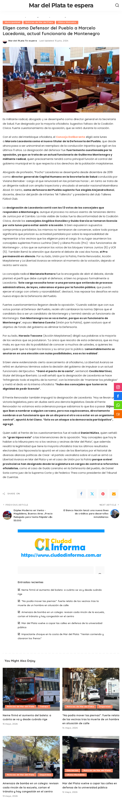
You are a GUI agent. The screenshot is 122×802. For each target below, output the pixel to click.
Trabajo (44, 706)
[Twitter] (92, 493)
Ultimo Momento (67, 22)
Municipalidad (12, 22)
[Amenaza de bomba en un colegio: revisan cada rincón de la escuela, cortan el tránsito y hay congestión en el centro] (31, 757)
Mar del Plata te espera (61, 5)
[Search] (117, 5)
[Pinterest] (103, 493)
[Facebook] (81, 493)
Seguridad (105, 706)
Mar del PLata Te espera (22, 41)
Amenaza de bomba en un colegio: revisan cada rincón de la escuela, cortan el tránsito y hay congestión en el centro (31, 786)
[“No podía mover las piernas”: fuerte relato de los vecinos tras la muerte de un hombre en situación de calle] (90, 689)
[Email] (113, 493)
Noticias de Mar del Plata (39, 22)
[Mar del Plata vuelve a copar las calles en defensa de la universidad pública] (90, 757)
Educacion (72, 770)
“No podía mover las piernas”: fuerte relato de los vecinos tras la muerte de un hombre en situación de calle (90, 719)
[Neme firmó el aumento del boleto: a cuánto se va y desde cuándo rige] (31, 689)
